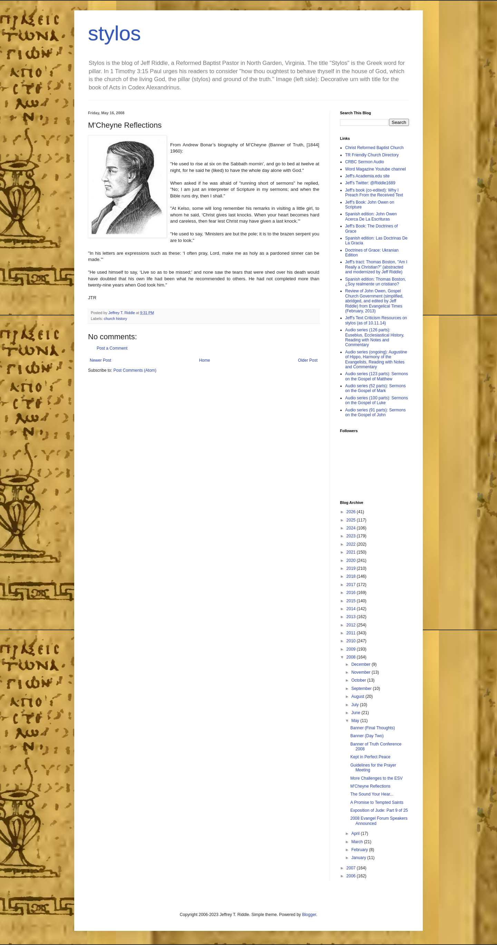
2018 (352, 576)
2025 (352, 520)
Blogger (309, 914)
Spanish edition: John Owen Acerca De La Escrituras (371, 216)
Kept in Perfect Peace (370, 756)
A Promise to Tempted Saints (376, 802)
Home (204, 360)
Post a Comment (112, 348)
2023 (352, 536)
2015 (352, 600)
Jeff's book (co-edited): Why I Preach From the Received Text (374, 192)
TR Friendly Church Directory (372, 155)
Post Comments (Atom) (134, 370)
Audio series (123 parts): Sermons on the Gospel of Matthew (376, 376)
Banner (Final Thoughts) (372, 727)
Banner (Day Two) (367, 735)
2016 (352, 592)
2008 (352, 657)
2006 (352, 876)
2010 (352, 641)
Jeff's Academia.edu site (367, 176)
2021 (352, 552)
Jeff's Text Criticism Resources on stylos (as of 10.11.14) (376, 320)
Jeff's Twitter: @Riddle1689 (370, 183)
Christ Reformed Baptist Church (374, 147)
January (359, 857)
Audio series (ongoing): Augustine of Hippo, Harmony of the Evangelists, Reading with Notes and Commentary (376, 359)
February (360, 849)
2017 (352, 584)
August (358, 696)
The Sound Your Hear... (371, 794)
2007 (352, 868)
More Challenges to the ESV (376, 778)
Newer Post (100, 360)
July (355, 704)
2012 (352, 625)
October (359, 680)
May (355, 720)
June (356, 712)
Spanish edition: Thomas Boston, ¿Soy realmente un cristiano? (375, 281)
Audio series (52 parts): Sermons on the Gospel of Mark (375, 388)
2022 (352, 544)
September (362, 688)
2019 (352, 568)
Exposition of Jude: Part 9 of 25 (379, 810)
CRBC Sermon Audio (364, 161)
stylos (114, 33)
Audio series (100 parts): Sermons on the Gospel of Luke (376, 400)
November (361, 672)
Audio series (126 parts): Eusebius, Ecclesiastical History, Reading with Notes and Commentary (374, 337)
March (357, 841)
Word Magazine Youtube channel (375, 169)
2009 (352, 649)
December (361, 664)
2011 (352, 633)
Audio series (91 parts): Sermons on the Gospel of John (375, 412)
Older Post (308, 360)
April (356, 833)
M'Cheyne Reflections (370, 786)
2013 (352, 616)
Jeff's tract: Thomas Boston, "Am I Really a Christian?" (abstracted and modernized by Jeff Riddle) (376, 267)
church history (115, 318)
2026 (352, 511)
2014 (352, 608)
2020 (352, 560)
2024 (352, 528)
